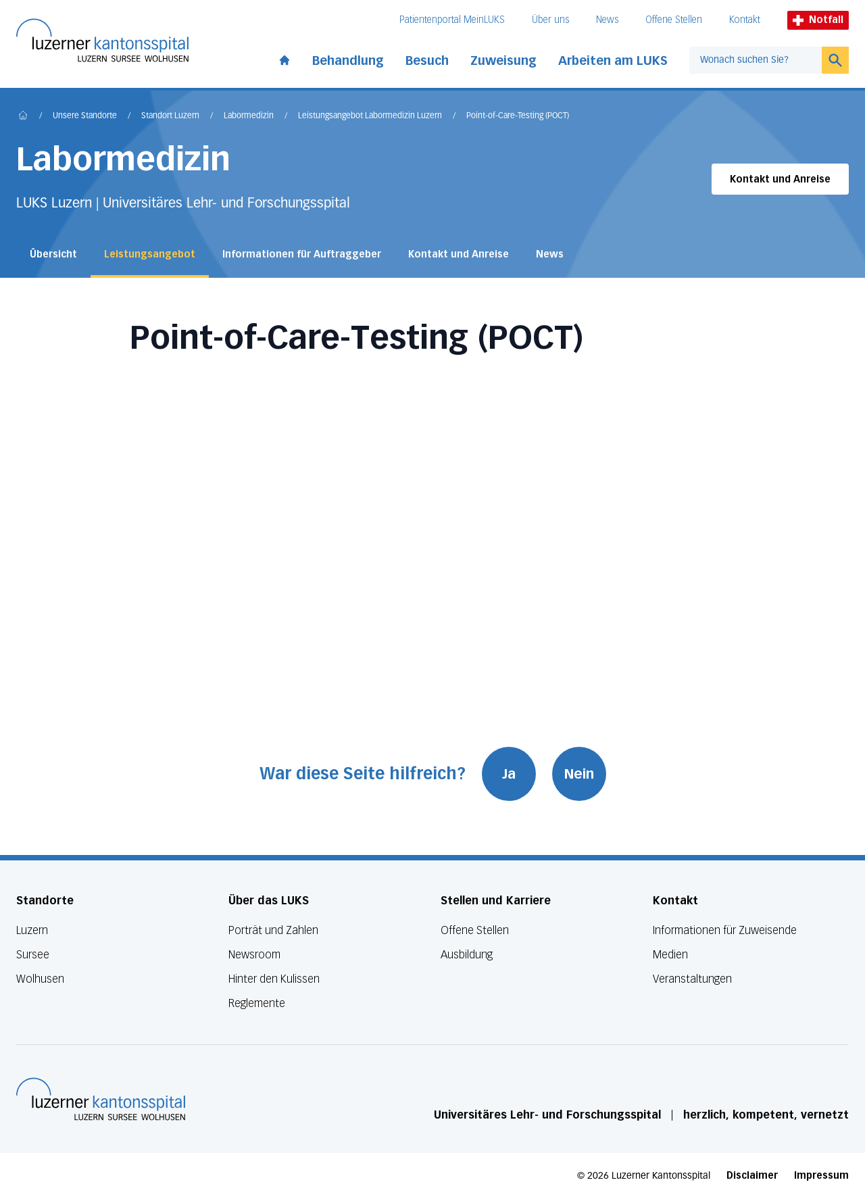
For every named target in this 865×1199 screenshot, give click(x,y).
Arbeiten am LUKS (613, 60)
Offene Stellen (673, 20)
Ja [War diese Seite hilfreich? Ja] (509, 774)
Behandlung (348, 60)
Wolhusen (40, 979)
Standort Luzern (170, 116)
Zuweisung (503, 60)
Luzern (32, 930)
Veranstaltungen (692, 979)
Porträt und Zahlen (273, 930)
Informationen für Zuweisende (725, 930)
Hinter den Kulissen (274, 979)
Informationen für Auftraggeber (301, 254)
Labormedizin (249, 116)
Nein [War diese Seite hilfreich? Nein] (579, 774)
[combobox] (755, 60)
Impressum (821, 1175)
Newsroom (254, 954)
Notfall (818, 20)
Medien (670, 954)
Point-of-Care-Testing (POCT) (517, 116)
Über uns (550, 20)
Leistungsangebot (149, 254)
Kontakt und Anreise (780, 179)
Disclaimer (752, 1175)
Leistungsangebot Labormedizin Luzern (370, 116)
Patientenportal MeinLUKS (452, 20)
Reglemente (256, 1003)
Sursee (32, 954)
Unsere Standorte (85, 116)
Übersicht (53, 254)
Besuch (427, 60)
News (607, 20)
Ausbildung (467, 954)
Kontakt (744, 20)
